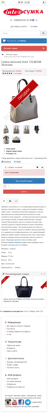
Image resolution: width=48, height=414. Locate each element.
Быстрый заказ (24, 180)
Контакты (11, 329)
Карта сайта (12, 351)
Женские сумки (12, 54)
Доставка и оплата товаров (18, 326)
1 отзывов (18, 73)
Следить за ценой (13, 167)
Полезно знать (13, 367)
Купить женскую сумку (17, 242)
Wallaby (19, 71)
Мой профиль (12, 378)
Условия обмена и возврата (18, 331)
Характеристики (14, 151)
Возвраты (11, 348)
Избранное (11, 384)
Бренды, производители (17, 362)
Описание (10, 149)
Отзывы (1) (11, 153)
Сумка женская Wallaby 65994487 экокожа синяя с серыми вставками (24, 300)
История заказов (14, 381)
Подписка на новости (16, 387)
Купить (24, 191)
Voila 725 (39, 311)
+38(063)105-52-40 (22, 20)
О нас (9, 334)
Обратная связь (13, 345)
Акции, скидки (12, 365)
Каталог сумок (24, 48)
